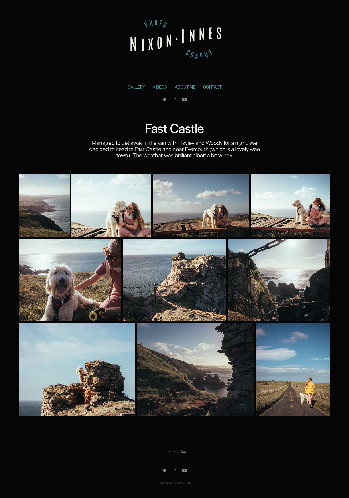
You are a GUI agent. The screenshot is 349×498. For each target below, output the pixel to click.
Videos (160, 87)
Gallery (136, 87)
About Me (185, 87)
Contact (212, 87)
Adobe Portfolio (182, 482)
